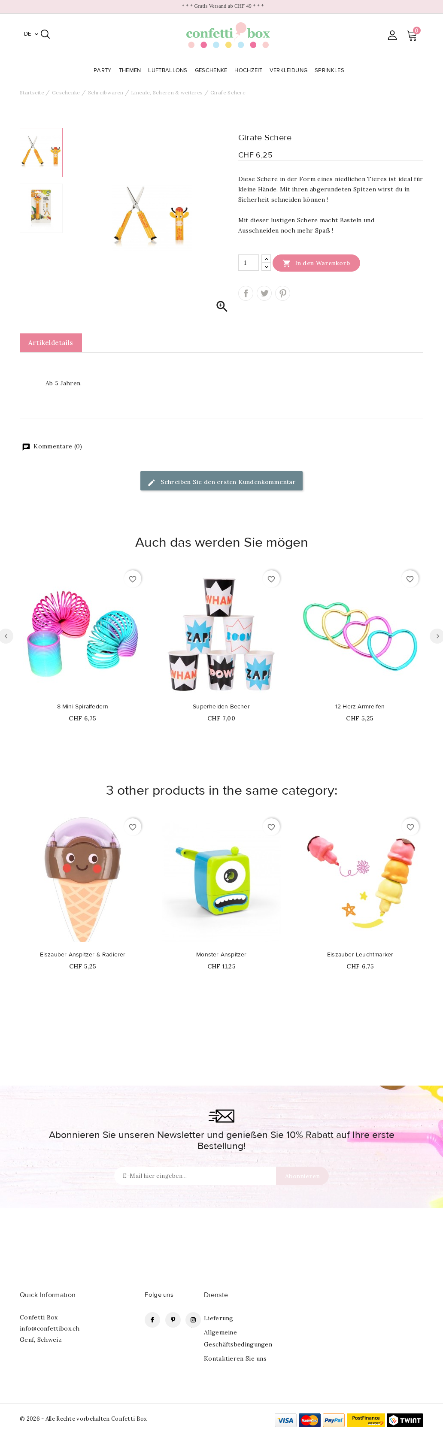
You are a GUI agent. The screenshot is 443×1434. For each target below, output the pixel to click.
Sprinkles (330, 70)
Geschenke (212, 70)
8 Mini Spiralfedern (83, 707)
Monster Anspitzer (221, 955)
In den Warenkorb (316, 263)
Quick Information (48, 1295)
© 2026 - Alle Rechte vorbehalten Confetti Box (83, 1418)
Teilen (246, 293)
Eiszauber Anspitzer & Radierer (83, 955)
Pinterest (283, 293)
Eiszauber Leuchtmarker (360, 955)
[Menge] (248, 262)
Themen (131, 70)
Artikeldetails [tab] (50, 343)
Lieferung (219, 1318)
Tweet (264, 293)
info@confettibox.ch (50, 1328)
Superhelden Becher (221, 707)
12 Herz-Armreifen (360, 707)
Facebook (152, 1320)
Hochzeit (249, 70)
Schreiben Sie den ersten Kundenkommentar (221, 482)
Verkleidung (289, 70)
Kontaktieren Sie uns (235, 1358)
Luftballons (168, 70)
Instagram (193, 1320)
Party (103, 70)
